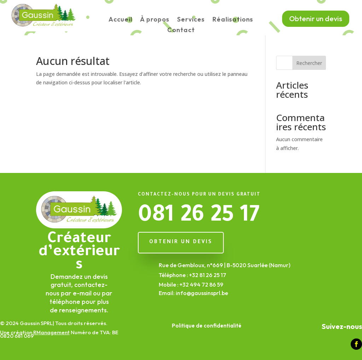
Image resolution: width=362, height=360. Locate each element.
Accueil (120, 20)
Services (191, 20)
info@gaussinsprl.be (202, 292)
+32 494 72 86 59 (201, 284)
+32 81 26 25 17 (207, 274)
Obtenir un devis (315, 18)
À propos (154, 20)
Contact (181, 31)
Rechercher (309, 63)
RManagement (51, 332)
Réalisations (232, 20)
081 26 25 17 (198, 217)
